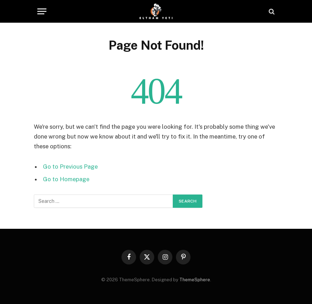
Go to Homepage (66, 179)
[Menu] (41, 11)
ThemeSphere (194, 279)
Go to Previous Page (70, 166)
